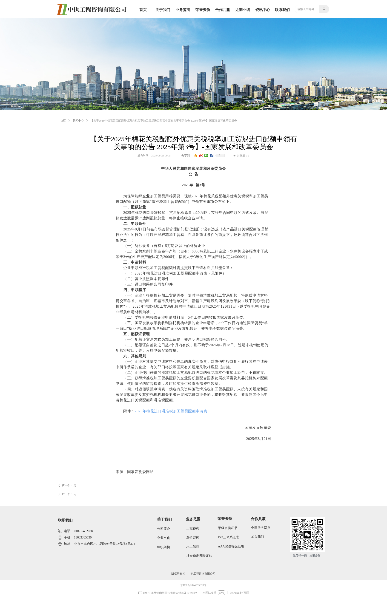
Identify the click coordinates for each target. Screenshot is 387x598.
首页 (63, 120)
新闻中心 (78, 120)
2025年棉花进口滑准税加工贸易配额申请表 (171, 411)
